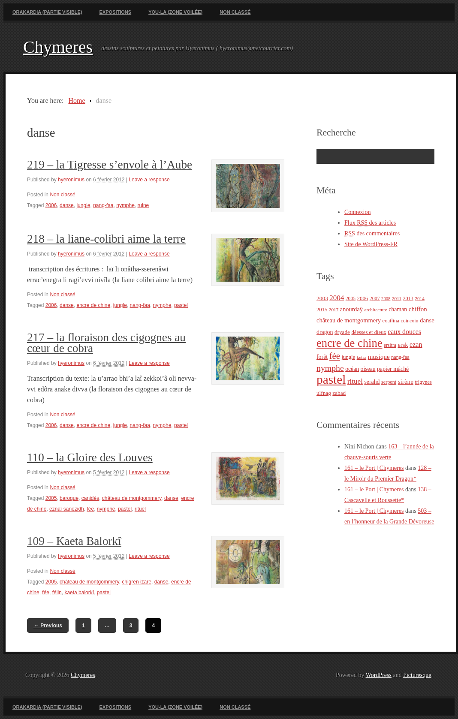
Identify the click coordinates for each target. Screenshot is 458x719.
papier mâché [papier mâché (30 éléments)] (393, 369)
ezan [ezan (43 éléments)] (416, 344)
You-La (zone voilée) (175, 12)
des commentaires (372, 233)
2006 (51, 205)
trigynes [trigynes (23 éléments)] (423, 382)
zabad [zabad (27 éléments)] (339, 393)
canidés (90, 498)
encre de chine (93, 305)
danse (67, 205)
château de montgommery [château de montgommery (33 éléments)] (348, 320)
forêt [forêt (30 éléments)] (322, 357)
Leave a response (149, 180)
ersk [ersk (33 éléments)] (403, 344)
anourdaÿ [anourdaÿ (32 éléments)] (351, 309)
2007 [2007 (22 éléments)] (375, 298)
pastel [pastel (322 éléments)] (331, 379)
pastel (181, 305)
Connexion (357, 212)
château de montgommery (132, 498)
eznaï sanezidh (66, 509)
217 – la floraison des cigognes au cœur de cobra (106, 343)
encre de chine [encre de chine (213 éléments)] (349, 343)
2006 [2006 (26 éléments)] (362, 298)
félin (57, 593)
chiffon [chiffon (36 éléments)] (418, 309)
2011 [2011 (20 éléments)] (396, 298)
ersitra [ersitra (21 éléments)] (390, 345)
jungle (83, 205)
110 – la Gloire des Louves (90, 457)
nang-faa (103, 205)
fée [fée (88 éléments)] (334, 356)
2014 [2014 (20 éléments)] (420, 298)
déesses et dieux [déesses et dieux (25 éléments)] (368, 332)
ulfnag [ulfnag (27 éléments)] (323, 393)
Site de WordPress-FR (371, 244)
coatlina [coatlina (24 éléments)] (391, 321)
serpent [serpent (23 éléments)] (388, 382)
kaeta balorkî (79, 593)
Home (76, 100)
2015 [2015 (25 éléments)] (321, 310)
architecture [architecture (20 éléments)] (375, 309)
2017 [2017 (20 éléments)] (334, 309)
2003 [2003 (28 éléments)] (322, 298)
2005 (51, 498)
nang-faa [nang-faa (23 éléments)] (400, 357)
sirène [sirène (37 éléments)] (405, 381)
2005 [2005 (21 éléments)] (351, 298)
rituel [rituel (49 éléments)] (355, 381)
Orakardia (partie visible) (47, 12)
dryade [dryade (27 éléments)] (342, 332)
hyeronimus (71, 180)
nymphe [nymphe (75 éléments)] (330, 368)
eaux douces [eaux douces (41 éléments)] (404, 331)
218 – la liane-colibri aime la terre (106, 238)
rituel (140, 509)
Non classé (235, 12)
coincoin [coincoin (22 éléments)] (410, 321)
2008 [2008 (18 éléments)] (385, 298)
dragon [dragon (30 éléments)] (324, 332)
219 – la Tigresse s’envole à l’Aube (109, 164)
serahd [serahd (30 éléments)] (372, 382)
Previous (47, 625)
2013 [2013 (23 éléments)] (408, 298)
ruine (143, 205)
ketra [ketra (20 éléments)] (362, 357)
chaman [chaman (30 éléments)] (398, 309)
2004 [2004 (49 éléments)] (336, 298)
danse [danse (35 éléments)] (427, 320)
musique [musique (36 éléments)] (379, 356)
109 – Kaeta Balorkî (74, 541)
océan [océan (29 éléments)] (352, 369)
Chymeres (58, 47)
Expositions (115, 12)
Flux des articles (370, 223)
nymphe (125, 205)
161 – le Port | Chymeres (374, 468)
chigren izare (136, 582)
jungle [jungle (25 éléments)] (349, 357)
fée (90, 509)
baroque (69, 498)
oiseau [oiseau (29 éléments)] (368, 369)
